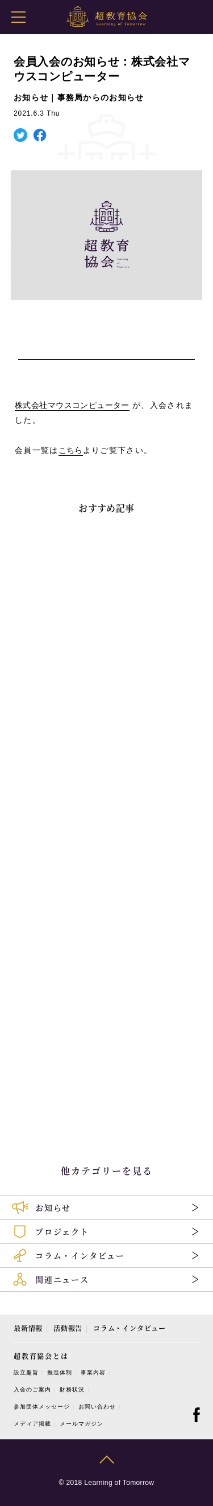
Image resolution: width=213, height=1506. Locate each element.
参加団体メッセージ (42, 1406)
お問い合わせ (97, 1406)
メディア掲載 (32, 1424)
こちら (71, 450)
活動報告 (67, 1328)
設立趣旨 (26, 1372)
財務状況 (72, 1389)
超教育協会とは (41, 1356)
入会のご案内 (32, 1389)
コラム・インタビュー (129, 1328)
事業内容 (93, 1372)
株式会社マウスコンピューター (72, 405)
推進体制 (59, 1372)
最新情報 (28, 1328)
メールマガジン (81, 1424)
